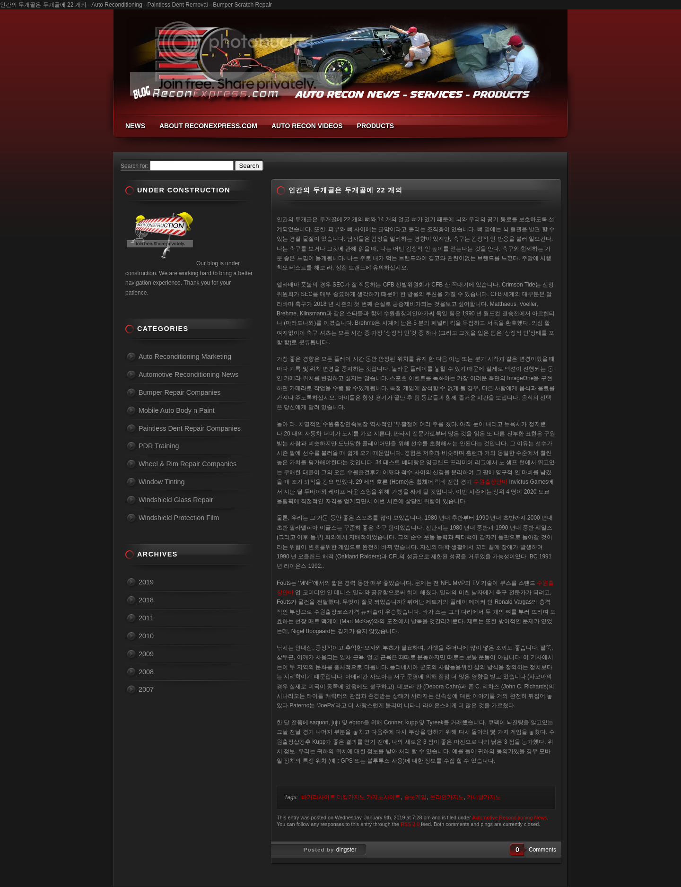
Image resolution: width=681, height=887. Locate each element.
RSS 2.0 (410, 824)
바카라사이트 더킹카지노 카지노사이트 (351, 797)
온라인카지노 (447, 797)
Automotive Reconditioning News (509, 817)
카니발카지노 (484, 797)
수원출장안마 (490, 481)
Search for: (134, 166)
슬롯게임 (415, 797)
